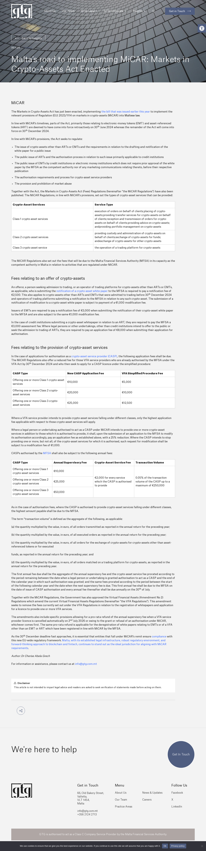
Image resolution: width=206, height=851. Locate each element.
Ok (165, 846)
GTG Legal (89, 11)
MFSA (47, 453)
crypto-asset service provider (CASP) (94, 356)
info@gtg (83, 811)
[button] (202, 28)
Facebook (177, 793)
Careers (147, 799)
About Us (50, 11)
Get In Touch (181, 754)
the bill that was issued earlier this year (125, 111)
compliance (159, 636)
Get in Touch (177, 11)
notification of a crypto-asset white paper (82, 291)
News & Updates (152, 793)
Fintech (27, 48)
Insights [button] (139, 11)
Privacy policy (178, 846)
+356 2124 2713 (87, 814)
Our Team (68, 11)
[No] (202, 846)
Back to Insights (28, 38)
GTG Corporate (115, 11)
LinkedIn (176, 806)
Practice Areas (123, 806)
